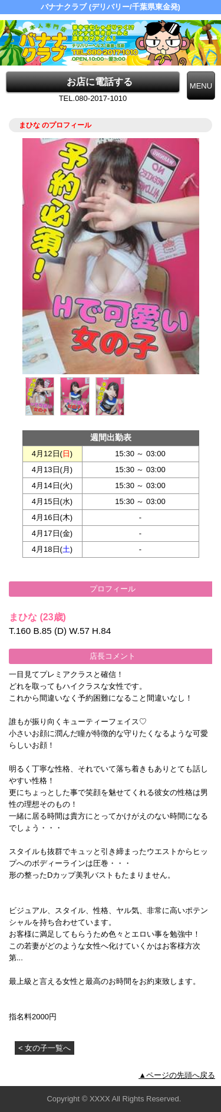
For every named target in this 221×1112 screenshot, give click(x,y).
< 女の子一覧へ (44, 1048)
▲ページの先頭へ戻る (176, 1075)
